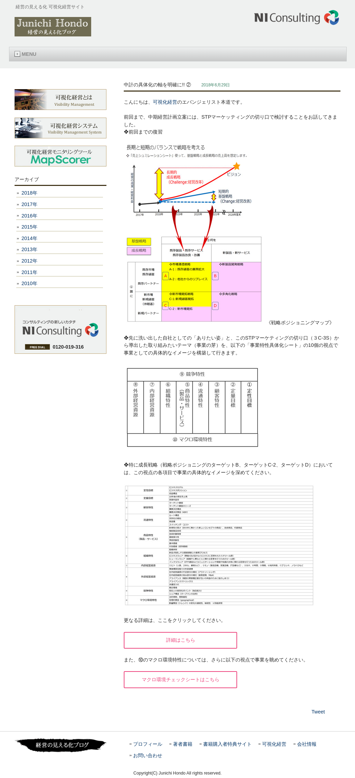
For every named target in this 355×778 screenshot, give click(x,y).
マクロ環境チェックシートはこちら (180, 679)
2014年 (29, 238)
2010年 (29, 283)
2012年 (29, 261)
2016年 (29, 216)
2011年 (29, 272)
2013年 (29, 249)
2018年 (29, 193)
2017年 (29, 204)
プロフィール (147, 744)
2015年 (29, 227)
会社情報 (307, 744)
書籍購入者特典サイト (227, 744)
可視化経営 (165, 102)
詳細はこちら (180, 640)
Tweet (318, 712)
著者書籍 (182, 744)
